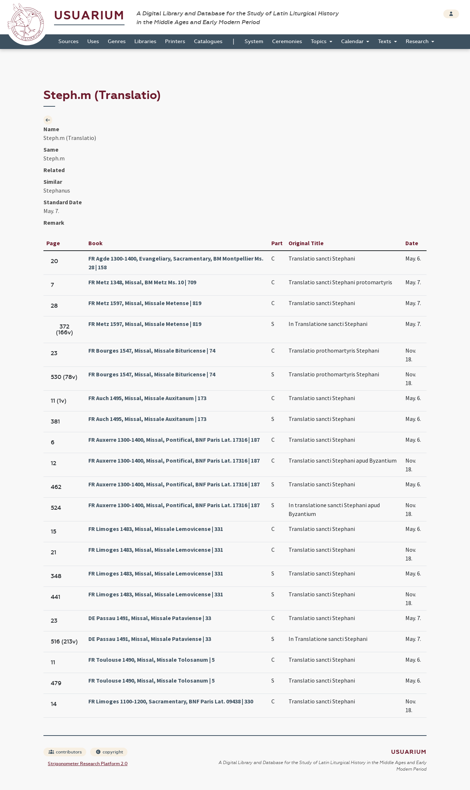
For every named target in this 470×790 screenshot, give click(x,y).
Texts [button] (385, 41)
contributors (65, 752)
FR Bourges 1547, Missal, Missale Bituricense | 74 (151, 350)
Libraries (145, 41)
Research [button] (418, 41)
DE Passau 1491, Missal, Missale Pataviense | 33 (149, 618)
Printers (175, 41)
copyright (109, 752)
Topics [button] (319, 41)
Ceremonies (287, 41)
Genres (117, 41)
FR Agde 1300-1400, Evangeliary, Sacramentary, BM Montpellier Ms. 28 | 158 (175, 263)
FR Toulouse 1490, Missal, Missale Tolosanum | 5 (151, 659)
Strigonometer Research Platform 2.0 (87, 763)
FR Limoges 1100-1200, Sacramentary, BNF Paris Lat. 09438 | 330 (170, 701)
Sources (68, 41)
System (254, 41)
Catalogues (208, 41)
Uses (93, 41)
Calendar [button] (353, 41)
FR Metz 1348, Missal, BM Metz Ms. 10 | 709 (142, 282)
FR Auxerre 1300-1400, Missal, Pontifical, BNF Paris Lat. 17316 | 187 (174, 439)
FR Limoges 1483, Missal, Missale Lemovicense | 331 (155, 528)
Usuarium (89, 15)
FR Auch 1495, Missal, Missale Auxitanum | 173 (147, 398)
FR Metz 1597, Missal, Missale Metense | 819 (144, 303)
